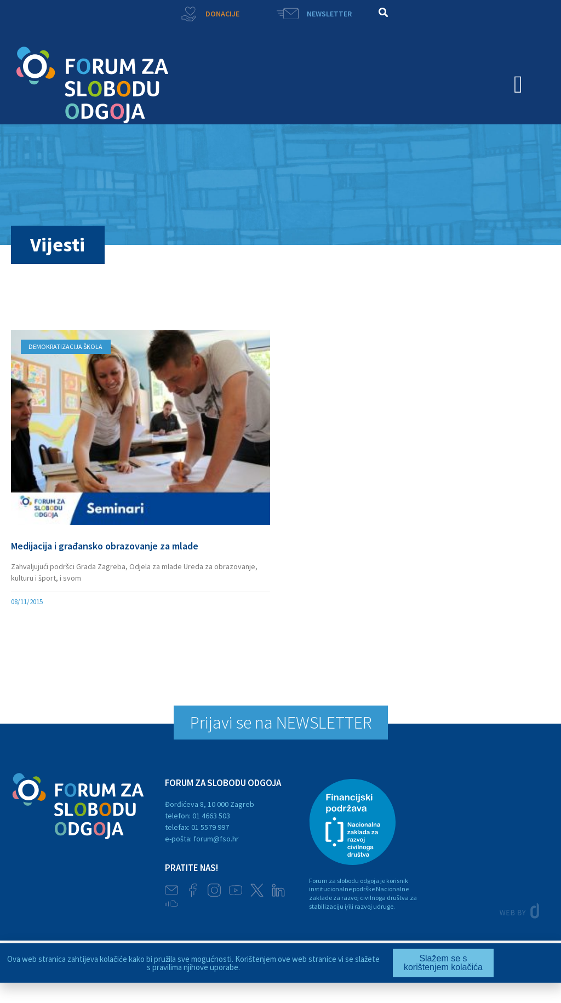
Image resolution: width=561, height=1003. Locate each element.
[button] (383, 12)
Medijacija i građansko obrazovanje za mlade (104, 546)
